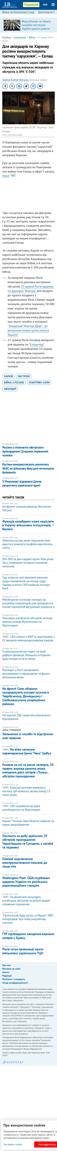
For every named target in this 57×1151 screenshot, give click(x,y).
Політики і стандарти (13, 979)
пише (5, 176)
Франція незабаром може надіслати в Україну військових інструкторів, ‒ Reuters (28, 525)
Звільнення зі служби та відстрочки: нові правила (28, 736)
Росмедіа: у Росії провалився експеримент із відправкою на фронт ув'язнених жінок (26, 673)
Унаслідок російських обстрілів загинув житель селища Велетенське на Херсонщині (27, 621)
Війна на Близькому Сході (18, 12)
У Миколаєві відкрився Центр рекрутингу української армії (21, 483)
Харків (8, 376)
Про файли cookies (12, 1144)
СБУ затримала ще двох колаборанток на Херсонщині (21, 808)
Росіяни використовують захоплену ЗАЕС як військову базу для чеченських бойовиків (28, 468)
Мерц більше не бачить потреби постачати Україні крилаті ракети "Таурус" (36, 27)
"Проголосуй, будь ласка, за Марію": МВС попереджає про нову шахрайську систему (27, 919)
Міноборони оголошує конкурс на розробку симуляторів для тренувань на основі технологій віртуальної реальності (28, 603)
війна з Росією (14, 382)
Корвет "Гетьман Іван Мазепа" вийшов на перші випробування (28, 823)
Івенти (5, 972)
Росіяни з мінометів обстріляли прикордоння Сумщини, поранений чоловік (25, 451)
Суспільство (20, 37)
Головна (6, 37)
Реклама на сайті (11, 968)
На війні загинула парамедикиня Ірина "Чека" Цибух (26, 751)
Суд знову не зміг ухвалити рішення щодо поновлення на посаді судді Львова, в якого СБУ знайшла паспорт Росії (26, 583)
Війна (32, 37)
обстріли (24, 376)
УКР (45, 4)
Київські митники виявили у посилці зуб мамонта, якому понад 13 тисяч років (26, 791)
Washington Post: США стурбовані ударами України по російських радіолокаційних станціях (26, 882)
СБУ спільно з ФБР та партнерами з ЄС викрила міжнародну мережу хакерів (28, 638)
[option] (28, 25)
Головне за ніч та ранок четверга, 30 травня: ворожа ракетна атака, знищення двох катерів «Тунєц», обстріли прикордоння (27, 770)
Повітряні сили (39, 382)
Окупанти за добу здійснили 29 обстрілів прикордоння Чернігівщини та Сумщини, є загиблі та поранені (27, 841)
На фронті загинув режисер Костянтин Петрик (26, 508)
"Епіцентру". (36, 344)
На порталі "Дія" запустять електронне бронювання (26, 717)
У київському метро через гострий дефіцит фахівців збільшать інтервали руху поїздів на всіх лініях (26, 655)
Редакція (7, 975)
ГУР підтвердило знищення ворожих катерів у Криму (28, 936)
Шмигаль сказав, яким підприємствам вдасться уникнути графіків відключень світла (27, 544)
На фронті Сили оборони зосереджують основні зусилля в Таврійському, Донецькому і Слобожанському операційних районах (25, 696)
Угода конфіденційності (15, 982)
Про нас (6, 965)
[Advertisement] (28, 195)
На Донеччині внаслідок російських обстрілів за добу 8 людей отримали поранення (26, 900)
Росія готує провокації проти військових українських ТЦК (22, 951)
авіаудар (10, 389)
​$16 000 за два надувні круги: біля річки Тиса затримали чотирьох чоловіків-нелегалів (28, 562)
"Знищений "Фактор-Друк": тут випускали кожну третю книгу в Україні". (28, 330)
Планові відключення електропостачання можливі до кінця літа (24, 863)
